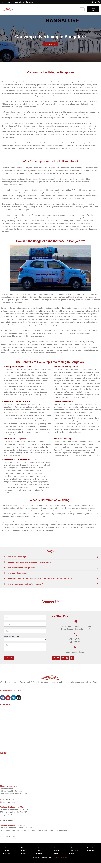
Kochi (40, 851)
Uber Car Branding (7, 735)
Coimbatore (58, 848)
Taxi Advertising (6, 712)
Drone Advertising (6, 721)
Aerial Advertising (6, 729)
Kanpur (24, 851)
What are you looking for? (14, 636)
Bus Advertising (6, 738)
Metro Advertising (6, 715)
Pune (56, 853)
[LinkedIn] (89, 2)
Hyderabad (91, 848)
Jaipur (7, 851)
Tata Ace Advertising (7, 724)
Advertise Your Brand (8, 710)
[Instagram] (98, 2)
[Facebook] (92, 2)
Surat (73, 853)
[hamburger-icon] (82, 9)
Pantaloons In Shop (7, 743)
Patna (40, 853)
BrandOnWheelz (61, 857)
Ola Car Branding (6, 732)
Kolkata (57, 851)
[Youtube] (95, 2)
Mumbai (8, 853)
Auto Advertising (6, 718)
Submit (9, 657)
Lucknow (90, 851)
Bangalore (9, 848)
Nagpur (24, 853)
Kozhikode (75, 851)
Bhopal (24, 848)
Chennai (41, 848)
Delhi (73, 848)
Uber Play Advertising (8, 741)
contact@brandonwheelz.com (11, 690)
